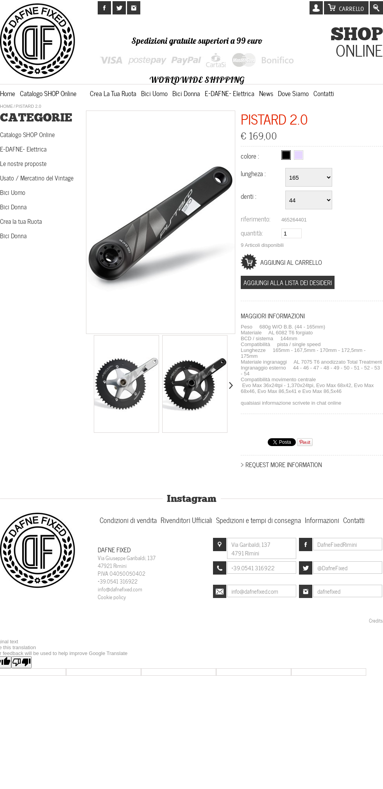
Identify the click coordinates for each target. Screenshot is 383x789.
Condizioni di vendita (128, 519)
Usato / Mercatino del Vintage (36, 177)
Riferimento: (255, 218)
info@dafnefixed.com (120, 589)
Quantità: (252, 232)
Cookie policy (112, 597)
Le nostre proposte (23, 163)
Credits (376, 620)
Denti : (249, 196)
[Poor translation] (21, 662)
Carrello (351, 8)
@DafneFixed (332, 567)
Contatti (323, 93)
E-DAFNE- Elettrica (229, 93)
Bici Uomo (154, 93)
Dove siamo (293, 93)
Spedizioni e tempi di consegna (258, 519)
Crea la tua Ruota (113, 93)
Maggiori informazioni (273, 315)
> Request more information (281, 464)
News (266, 93)
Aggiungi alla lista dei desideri (287, 282)
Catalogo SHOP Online (48, 93)
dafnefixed (328, 591)
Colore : (251, 155)
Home (7, 93)
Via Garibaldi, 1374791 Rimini (250, 548)
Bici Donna (186, 93)
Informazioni (322, 519)
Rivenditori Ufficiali (186, 519)
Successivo (230, 385)
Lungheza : (254, 173)
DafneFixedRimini (337, 544)
